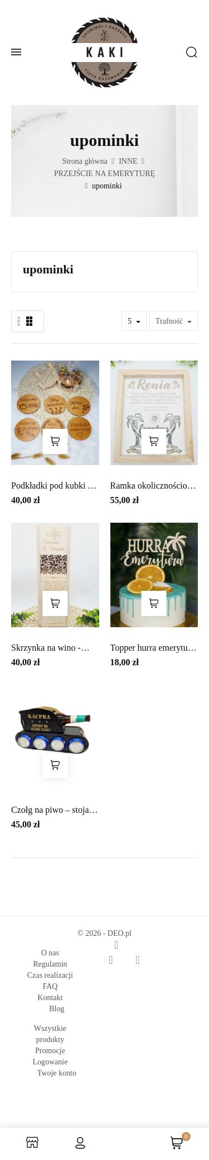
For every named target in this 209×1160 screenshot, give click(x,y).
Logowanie (49, 1062)
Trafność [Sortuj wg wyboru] (170, 321)
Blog (56, 1009)
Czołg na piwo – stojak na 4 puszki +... (52, 811)
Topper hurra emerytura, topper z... (153, 649)
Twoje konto (56, 1073)
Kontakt (49, 997)
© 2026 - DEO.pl (104, 933)
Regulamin (50, 964)
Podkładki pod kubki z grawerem (51, 487)
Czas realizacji (50, 975)
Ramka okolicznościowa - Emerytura (154, 487)
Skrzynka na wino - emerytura (46, 649)
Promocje (50, 1051)
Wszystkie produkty (50, 1034)
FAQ (49, 986)
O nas (50, 953)
